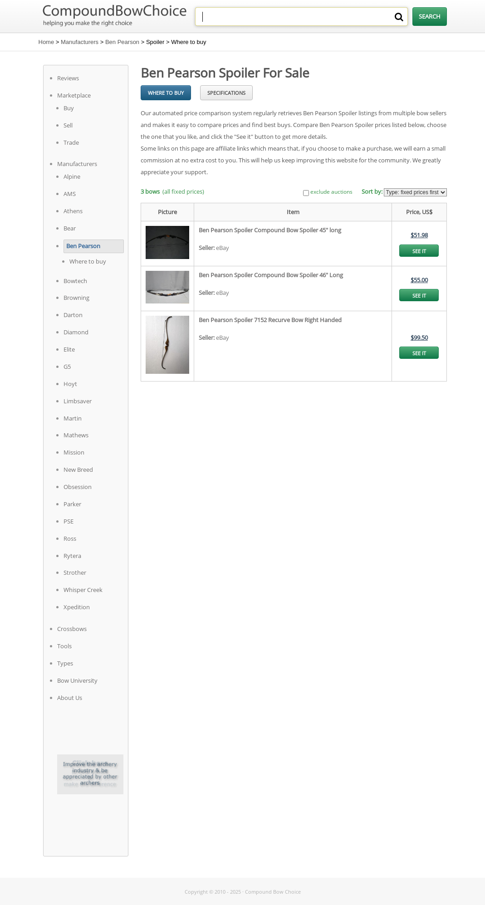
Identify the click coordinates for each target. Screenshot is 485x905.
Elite (69, 349)
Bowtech (75, 281)
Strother (75, 572)
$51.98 (419, 235)
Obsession (78, 487)
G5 (67, 366)
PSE (68, 521)
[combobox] (301, 16)
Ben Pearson (122, 42)
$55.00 (419, 280)
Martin (73, 418)
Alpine (72, 176)
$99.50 (419, 337)
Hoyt (70, 384)
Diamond (76, 332)
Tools (64, 646)
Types (65, 663)
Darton (73, 315)
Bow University (77, 680)
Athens (73, 211)
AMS (70, 194)
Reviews (68, 78)
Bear (70, 228)
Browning (76, 298)
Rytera (72, 556)
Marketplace (74, 95)
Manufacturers (79, 42)
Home (46, 42)
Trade (71, 142)
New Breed (78, 469)
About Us (69, 698)
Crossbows (72, 629)
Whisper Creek (83, 590)
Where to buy (87, 261)
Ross (70, 538)
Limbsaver (78, 401)
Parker (72, 504)
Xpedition (77, 607)
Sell (68, 125)
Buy (69, 108)
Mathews (76, 435)
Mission (74, 452)
